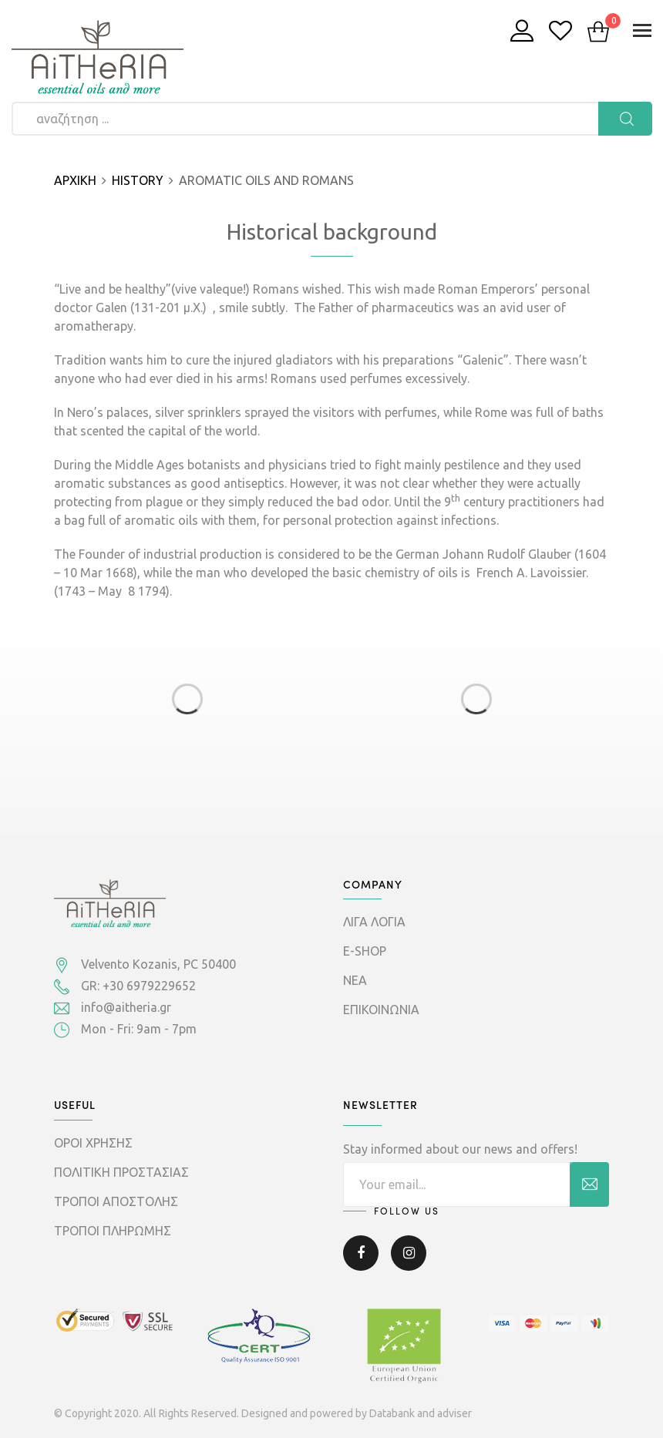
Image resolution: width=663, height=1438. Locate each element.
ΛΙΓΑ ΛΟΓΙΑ (374, 922)
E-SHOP (364, 951)
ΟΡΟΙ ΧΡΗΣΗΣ (93, 1143)
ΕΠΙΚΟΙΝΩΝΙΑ (381, 1009)
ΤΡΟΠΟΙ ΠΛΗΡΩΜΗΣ (112, 1231)
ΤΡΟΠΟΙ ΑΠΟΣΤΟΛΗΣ (116, 1201)
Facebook (361, 1253)
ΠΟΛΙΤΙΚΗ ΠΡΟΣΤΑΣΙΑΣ (121, 1172)
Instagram (408, 1253)
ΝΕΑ (355, 980)
